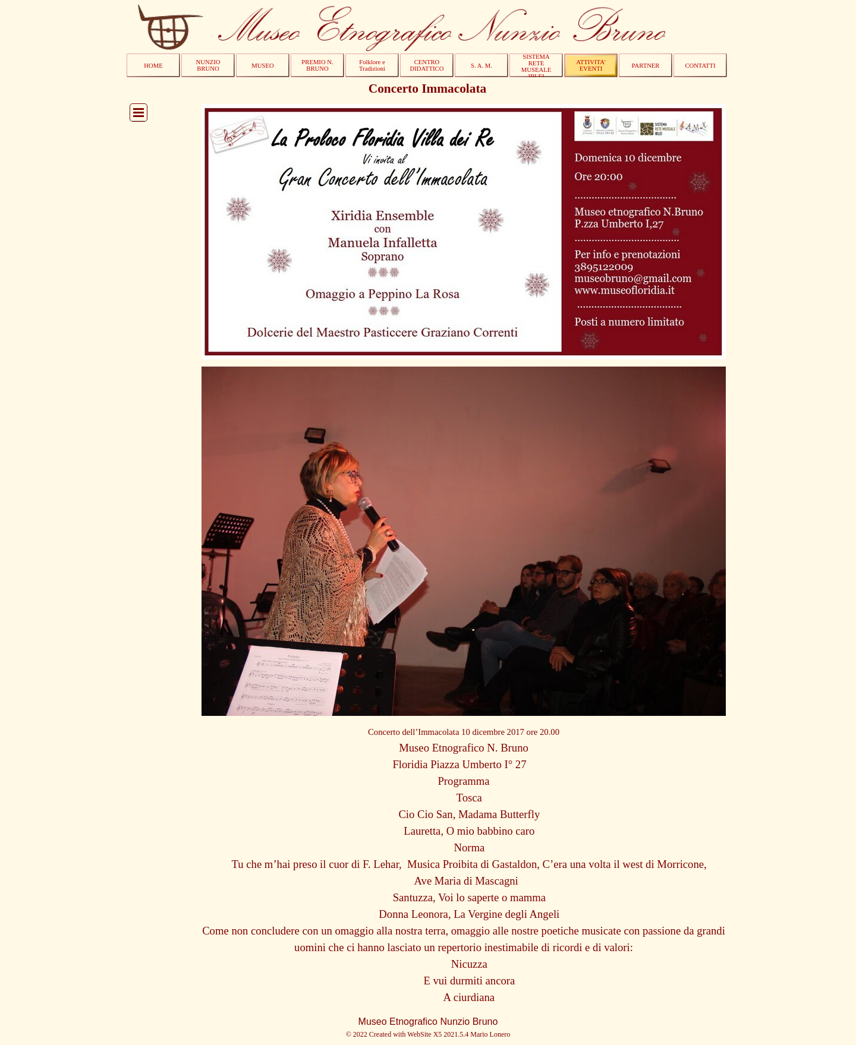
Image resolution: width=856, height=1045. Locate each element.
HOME (153, 65)
